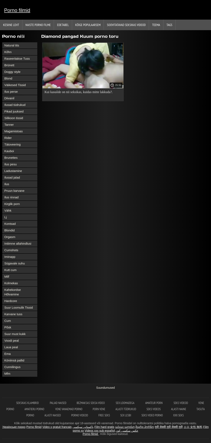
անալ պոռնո (125, 427)
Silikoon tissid (13, 118)
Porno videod (79, 415)
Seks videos (154, 409)
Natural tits (11, 45)
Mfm (7, 373)
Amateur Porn (154, 403)
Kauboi (9, 151)
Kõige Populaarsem (88, 25)
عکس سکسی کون (127, 430)
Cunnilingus (12, 367)
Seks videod (180, 403)
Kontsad (10, 223)
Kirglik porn (12, 204)
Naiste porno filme (38, 25)
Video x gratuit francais (57, 427)
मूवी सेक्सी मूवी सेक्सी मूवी (169, 427)
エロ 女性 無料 (193, 427)
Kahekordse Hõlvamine (12, 292)
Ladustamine (13, 171)
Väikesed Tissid (15, 85)
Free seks (104, 415)
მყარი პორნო (144, 427)
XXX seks (178, 415)
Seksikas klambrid (28, 403)
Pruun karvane (14, 190)
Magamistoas (13, 131)
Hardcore (10, 301)
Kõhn (8, 52)
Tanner (9, 124)
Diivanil (9, 98)
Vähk (7, 210)
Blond (8, 78)
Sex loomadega (125, 403)
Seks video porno (152, 415)
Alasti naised (53, 415)
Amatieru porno (35, 409)
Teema (156, 25)
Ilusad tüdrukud (15, 105)
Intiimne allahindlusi (17, 243)
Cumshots (11, 250)
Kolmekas (11, 283)
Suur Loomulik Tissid (18, 307)
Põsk (7, 327)
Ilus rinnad (11, 197)
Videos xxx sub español (100, 430)
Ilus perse (11, 91)
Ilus (6, 184)
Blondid (9, 230)
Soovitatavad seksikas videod (126, 25)
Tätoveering (12, 144)
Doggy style (12, 71)
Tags (169, 25)
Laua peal (11, 347)
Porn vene (99, 409)
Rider (8, 138)
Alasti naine (178, 409)
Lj (5, 217)
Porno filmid (17, 10)
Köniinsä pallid (14, 360)
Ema (7, 353)
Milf (6, 276)
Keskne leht (11, 25)
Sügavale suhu (14, 263)
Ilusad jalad (12, 177)
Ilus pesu (10, 164)
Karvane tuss (13, 314)
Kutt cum (10, 270)
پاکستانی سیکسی (83, 427)
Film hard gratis (104, 427)
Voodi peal (11, 340)
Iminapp (9, 256)
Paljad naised (58, 403)
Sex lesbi (125, 415)
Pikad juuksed (13, 111)
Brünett (9, 65)
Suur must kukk (15, 334)
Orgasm (9, 237)
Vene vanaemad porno (68, 409)
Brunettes (11, 157)
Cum (7, 320)
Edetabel (63, 25)
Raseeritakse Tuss (17, 58)
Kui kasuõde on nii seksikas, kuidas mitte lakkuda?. (79, 92)
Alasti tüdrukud (126, 409)
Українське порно (14, 427)
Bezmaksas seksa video (91, 403)
